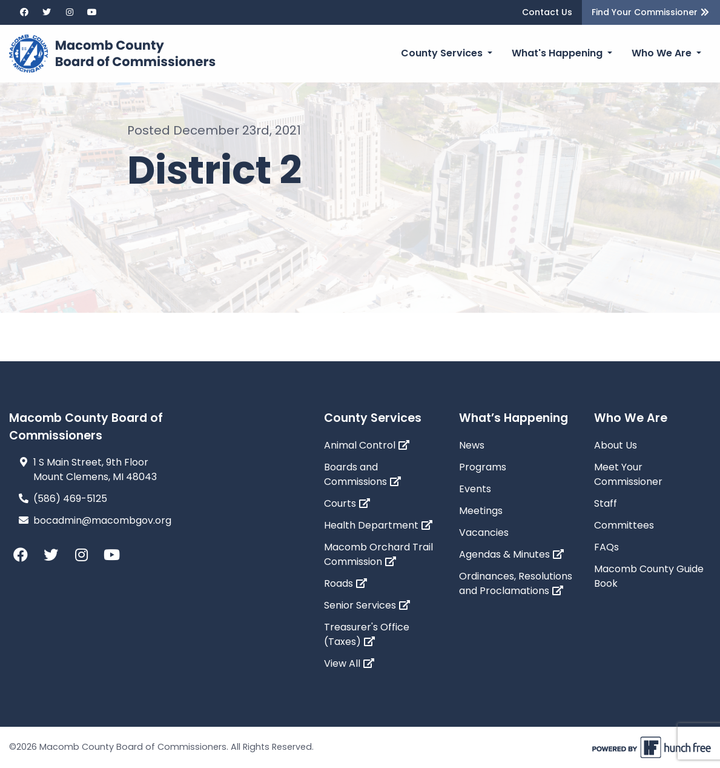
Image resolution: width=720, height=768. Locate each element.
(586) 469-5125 (70, 499)
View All (349, 663)
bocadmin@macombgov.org (102, 520)
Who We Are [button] (663, 53)
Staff (605, 503)
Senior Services (367, 605)
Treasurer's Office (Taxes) (366, 634)
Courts (347, 503)
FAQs (606, 547)
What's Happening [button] (558, 53)
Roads (346, 583)
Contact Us (547, 12)
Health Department (378, 525)
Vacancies (484, 532)
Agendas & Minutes (511, 554)
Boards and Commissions (362, 474)
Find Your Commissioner (651, 12)
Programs (482, 467)
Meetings (481, 511)
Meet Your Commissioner (628, 474)
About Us (615, 445)
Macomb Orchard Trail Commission (378, 554)
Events (475, 489)
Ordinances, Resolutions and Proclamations (515, 583)
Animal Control (367, 445)
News (471, 445)
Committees (624, 525)
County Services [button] (443, 53)
